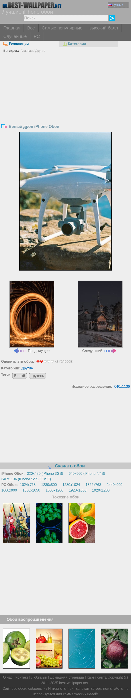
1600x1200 (54, 490)
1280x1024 (71, 485)
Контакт (21, 677)
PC (37, 36)
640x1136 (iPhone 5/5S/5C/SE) (26, 479)
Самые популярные (62, 27)
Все (31, 27)
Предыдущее (31, 316)
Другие (40, 50)
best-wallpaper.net (73, 683)
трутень (37, 376)
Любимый (39, 677)
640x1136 (122, 386)
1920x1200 (101, 490)
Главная (11, 27)
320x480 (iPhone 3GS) (45, 473)
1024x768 (28, 485)
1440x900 (114, 485)
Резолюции (16, 44)
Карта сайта (97, 677)
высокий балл (103, 27)
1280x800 (49, 485)
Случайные (15, 36)
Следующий (100, 316)
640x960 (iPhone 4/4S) (87, 473)
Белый (19, 376)
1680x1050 (31, 490)
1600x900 (9, 490)
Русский (115, 4)
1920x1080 (78, 490)
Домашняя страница (67, 677)
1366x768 (93, 485)
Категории (74, 44)
